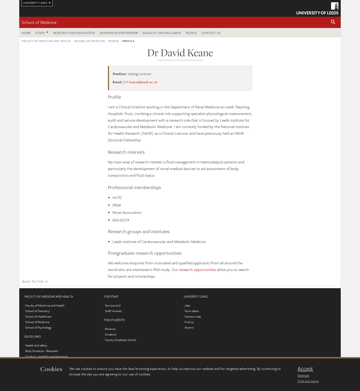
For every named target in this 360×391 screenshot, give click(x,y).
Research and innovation (74, 32)
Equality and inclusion (162, 32)
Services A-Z (113, 305)
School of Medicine (39, 22)
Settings (303, 375)
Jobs (187, 305)
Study (40, 32)
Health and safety (36, 345)
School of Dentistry (37, 311)
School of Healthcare (38, 316)
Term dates (191, 311)
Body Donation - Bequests (41, 351)
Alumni (189, 327)
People (191, 32)
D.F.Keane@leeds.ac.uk (140, 81)
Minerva (110, 329)
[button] (333, 22)
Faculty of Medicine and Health (46, 41)
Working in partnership (119, 32)
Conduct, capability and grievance (46, 356)
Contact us (211, 32)
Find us (189, 322)
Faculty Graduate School (120, 340)
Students (110, 334)
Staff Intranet (113, 311)
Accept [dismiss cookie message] (305, 368)
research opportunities (197, 269)
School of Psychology (38, 327)
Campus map (193, 316)
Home (26, 32)
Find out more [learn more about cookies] (308, 380)
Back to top (33, 281)
